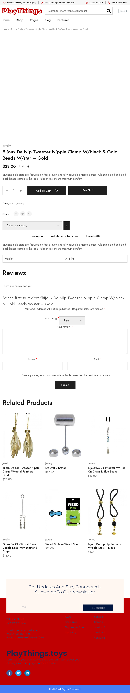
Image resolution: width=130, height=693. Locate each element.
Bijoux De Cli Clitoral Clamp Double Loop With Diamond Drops (20, 547)
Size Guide (71, 622)
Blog (48, 20)
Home (6, 20)
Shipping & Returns (76, 627)
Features (63, 20)
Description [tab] (37, 236)
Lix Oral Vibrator (55, 468)
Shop (19, 20)
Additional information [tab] (65, 236)
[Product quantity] (14, 190)
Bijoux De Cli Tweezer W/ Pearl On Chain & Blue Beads (107, 469)
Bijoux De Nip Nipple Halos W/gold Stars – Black (104, 546)
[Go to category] (66, 225)
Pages (34, 20)
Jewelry (7, 146)
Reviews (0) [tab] (93, 236)
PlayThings (22, 11)
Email (97, 359)
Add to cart (48, 190)
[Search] (108, 10)
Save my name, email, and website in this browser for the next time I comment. (66, 375)
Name (32, 359)
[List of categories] (32, 225)
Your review (65, 327)
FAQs (68, 616)
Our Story (70, 632)
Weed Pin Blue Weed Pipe (61, 544)
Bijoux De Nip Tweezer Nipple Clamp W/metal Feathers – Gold (21, 471)
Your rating (52, 318)
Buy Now (89, 190)
